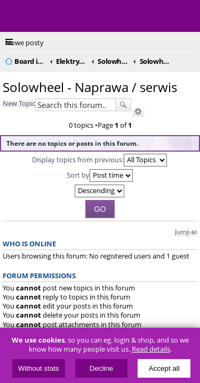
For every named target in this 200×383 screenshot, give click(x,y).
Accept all (164, 368)
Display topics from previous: (99, 160)
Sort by (100, 175)
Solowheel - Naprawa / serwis (90, 87)
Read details (151, 349)
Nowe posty (24, 42)
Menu (16, 16)
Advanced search (138, 112)
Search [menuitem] (190, 59)
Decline (101, 368)
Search (123, 104)
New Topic (19, 103)
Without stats (38, 368)
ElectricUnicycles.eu (77, 17)
